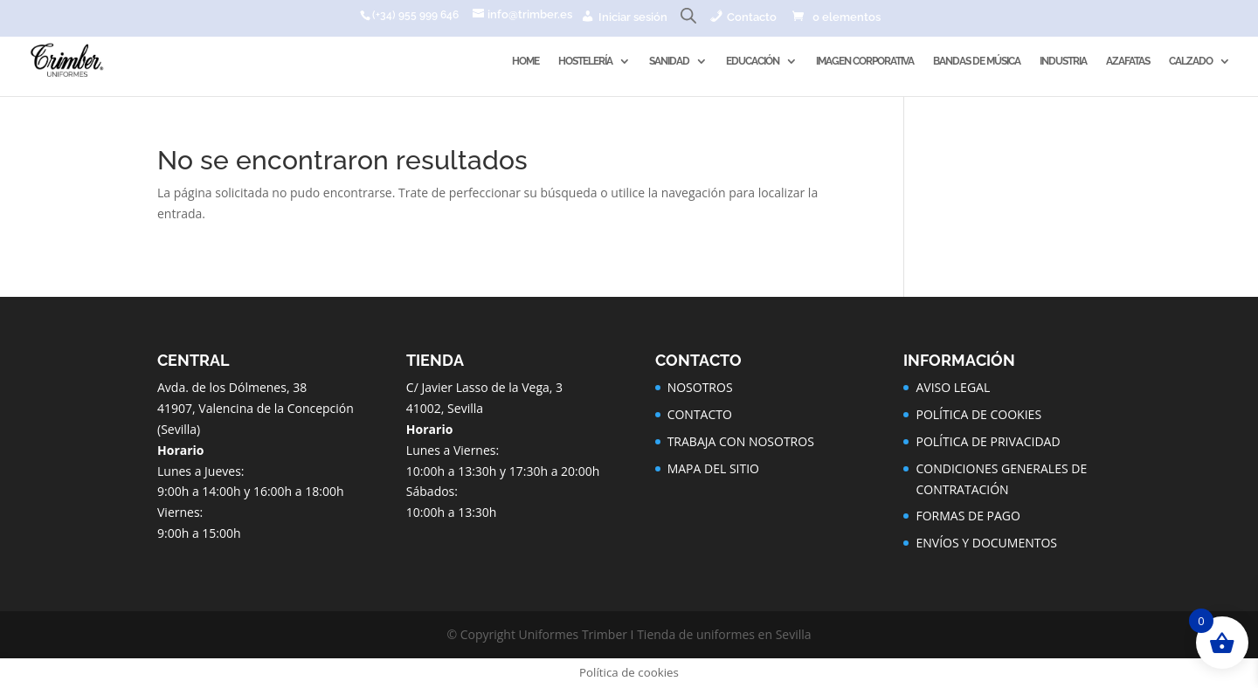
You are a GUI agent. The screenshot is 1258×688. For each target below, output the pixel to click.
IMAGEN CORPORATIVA (865, 61)
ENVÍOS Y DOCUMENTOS (986, 542)
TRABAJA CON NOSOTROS (740, 441)
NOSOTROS (700, 387)
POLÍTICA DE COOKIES (978, 414)
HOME (525, 61)
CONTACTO (699, 414)
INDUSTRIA (1063, 61)
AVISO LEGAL (953, 387)
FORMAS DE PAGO (968, 515)
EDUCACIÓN (752, 61)
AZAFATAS (1128, 61)
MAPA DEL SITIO (713, 468)
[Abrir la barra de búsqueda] (688, 19)
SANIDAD (669, 61)
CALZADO (1191, 61)
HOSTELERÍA (585, 61)
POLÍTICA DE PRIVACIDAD (988, 441)
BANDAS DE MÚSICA (976, 61)
